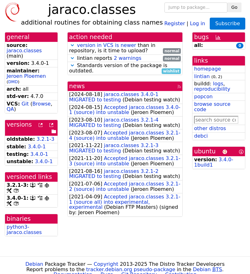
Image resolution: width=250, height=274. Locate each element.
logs (218, 84)
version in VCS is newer (106, 45)
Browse (41, 104)
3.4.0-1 (37, 147)
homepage (207, 69)
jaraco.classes (24, 51)
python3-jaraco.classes (24, 229)
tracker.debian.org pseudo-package (130, 269)
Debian (34, 264)
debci (201, 136)
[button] (72, 45)
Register (174, 23)
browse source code (212, 106)
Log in (197, 23)
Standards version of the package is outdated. (125, 68)
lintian (202, 76)
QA (10, 109)
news (77, 86)
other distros (210, 128)
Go (234, 7)
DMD (13, 81)
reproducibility (212, 89)
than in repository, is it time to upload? (125, 48)
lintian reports (125, 58)
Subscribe (227, 23)
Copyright (106, 264)
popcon (203, 97)
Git (25, 104)
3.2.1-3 (45, 139)
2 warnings (128, 58)
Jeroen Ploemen (26, 76)
